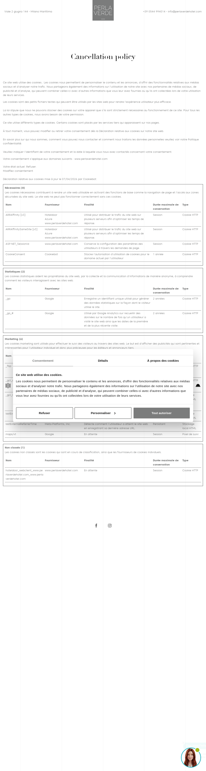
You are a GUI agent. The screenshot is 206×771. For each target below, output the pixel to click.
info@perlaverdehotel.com (183, 11)
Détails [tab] (103, 360)
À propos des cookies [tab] (163, 360)
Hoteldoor (51, 215)
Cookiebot (89, 179)
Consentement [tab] (42, 360)
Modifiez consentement (18, 171)
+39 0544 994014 (154, 11)
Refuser (44, 412)
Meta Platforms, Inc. (58, 424)
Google (49, 298)
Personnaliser (103, 412)
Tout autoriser (162, 412)
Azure (48, 219)
